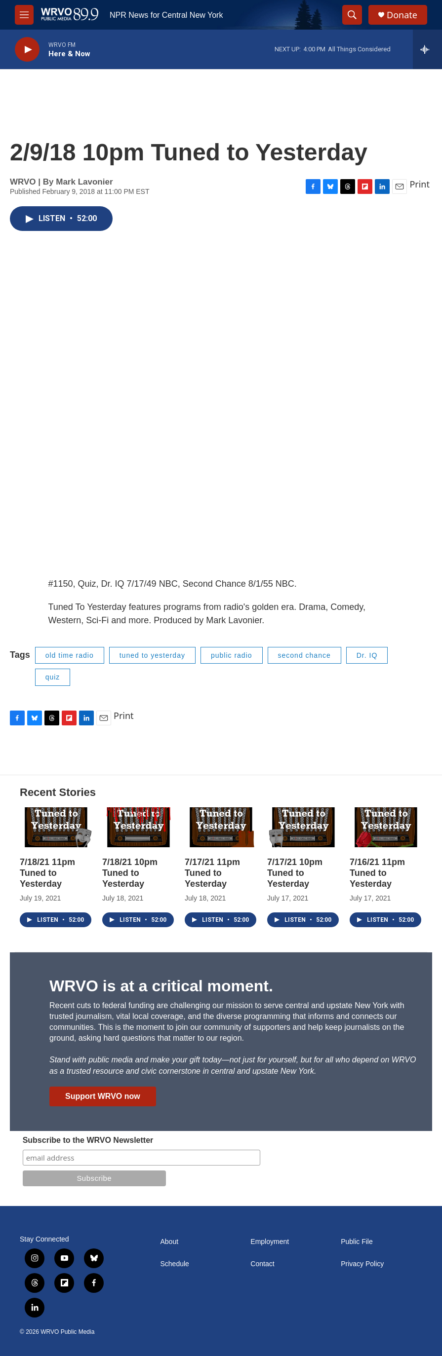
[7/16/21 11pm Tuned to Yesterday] (386, 827)
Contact (262, 1264)
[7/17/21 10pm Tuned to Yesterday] (303, 827)
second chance (304, 655)
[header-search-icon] (352, 15)
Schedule (175, 1264)
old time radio (69, 655)
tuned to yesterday (152, 655)
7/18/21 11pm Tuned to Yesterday (47, 873)
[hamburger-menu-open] (24, 15)
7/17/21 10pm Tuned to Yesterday (294, 873)
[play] (27, 49)
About (170, 1241)
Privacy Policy (362, 1264)
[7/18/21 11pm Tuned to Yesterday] (56, 827)
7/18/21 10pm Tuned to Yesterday (130, 873)
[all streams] (427, 49)
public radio (231, 655)
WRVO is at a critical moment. (161, 986)
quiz (52, 677)
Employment (269, 1241)
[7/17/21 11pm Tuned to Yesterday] (221, 827)
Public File (357, 1241)
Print (419, 184)
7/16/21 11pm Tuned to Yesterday (377, 873)
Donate (402, 15)
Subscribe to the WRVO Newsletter (88, 1140)
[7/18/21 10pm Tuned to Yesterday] (138, 827)
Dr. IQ (367, 655)
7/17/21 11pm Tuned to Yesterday (212, 873)
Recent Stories (58, 792)
